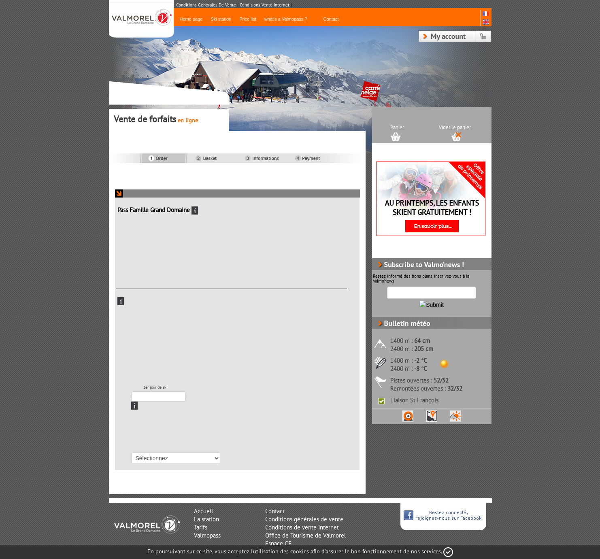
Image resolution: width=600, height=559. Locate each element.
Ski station (221, 19)
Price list (247, 19)
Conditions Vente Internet (264, 5)
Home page (191, 19)
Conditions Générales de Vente (206, 5)
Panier (397, 127)
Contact (331, 19)
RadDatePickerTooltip (190, 396)
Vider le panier (455, 127)
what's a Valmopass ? (285, 19)
